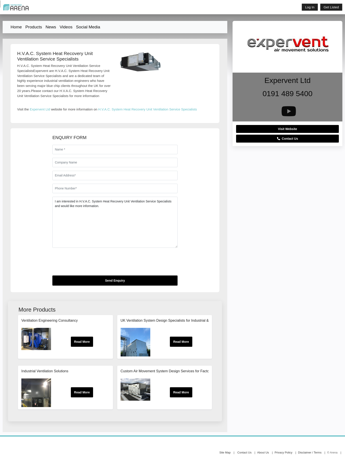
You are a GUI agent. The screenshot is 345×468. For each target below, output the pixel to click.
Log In (309, 7)
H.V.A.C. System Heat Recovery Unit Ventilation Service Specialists (147, 109)
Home (16, 27)
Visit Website (287, 129)
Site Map (225, 452)
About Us (263, 452)
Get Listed (331, 7)
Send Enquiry (115, 280)
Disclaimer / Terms (310, 452)
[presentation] (85, 263)
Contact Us (287, 138)
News (51, 27)
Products (33, 27)
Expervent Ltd (40, 109)
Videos (66, 27)
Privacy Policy (283, 452)
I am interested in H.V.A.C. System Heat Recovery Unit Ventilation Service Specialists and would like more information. (115, 222)
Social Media (88, 27)
